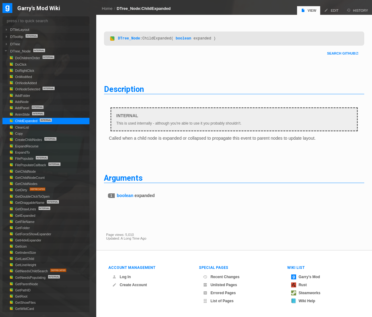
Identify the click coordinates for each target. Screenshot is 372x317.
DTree (15, 44)
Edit (331, 10)
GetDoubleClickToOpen (32, 196)
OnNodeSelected (27, 89)
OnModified (23, 77)
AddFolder (22, 95)
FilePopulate (24, 158)
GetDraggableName (29, 202)
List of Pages (218, 300)
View (308, 10)
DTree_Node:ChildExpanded (144, 8)
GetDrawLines (25, 209)
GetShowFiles (25, 302)
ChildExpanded (26, 121)
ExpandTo (22, 152)
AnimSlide (22, 114)
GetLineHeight (25, 265)
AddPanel (22, 108)
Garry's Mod (305, 276)
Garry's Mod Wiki (38, 8)
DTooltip (17, 37)
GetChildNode (25, 171)
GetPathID (22, 290)
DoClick (20, 64)
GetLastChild (24, 259)
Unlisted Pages (220, 284)
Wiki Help (303, 300)
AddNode (21, 102)
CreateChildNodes (28, 140)
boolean (185, 38)
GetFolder (22, 228)
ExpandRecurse (26, 146)
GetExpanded (24, 215)
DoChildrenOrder (27, 58)
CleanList (21, 127)
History (357, 10)
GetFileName (24, 222)
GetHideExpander (27, 240)
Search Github (339, 54)
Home (107, 8)
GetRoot (20, 296)
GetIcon (20, 246)
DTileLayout (19, 29)
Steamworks (305, 292)
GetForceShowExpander (32, 234)
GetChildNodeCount (29, 177)
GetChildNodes (25, 184)
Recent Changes (221, 276)
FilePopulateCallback (30, 165)
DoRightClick (24, 70)
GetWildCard (24, 309)
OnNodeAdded (25, 83)
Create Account (129, 284)
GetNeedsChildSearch (31, 271)
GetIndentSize (25, 252)
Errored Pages (219, 292)
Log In (121, 276)
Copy (18, 133)
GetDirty (21, 190)
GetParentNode (26, 284)
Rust (299, 284)
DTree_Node (131, 38)
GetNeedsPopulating (30, 277)
